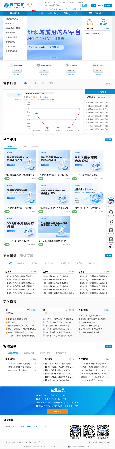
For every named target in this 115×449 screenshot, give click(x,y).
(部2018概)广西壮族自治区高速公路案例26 (60, 293)
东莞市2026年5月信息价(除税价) (100, 109)
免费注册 (100, 5)
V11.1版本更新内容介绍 (90, 316)
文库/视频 (64, 13)
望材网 (28, 426)
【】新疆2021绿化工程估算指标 (56, 380)
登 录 (94, 5)
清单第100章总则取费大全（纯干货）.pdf (62, 336)
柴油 (63, 9)
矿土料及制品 (10, 42)
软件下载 (90, 24)
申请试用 (16, 71)
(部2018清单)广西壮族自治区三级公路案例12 (24, 280)
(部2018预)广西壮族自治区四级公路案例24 (96, 293)
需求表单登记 (111, 242)
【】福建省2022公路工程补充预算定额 (59, 364)
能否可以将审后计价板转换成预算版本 (23, 329)
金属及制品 (9, 23)
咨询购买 (44, 71)
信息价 (31, 13)
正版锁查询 (97, 13)
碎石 (55, 9)
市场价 (41, 13)
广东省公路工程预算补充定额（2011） (22, 364)
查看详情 (44, 74)
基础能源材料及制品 (12, 28)
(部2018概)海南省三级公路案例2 (56, 280)
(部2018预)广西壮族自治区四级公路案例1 (96, 280)
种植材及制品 (10, 33)
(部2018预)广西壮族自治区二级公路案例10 (96, 283)
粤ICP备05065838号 (57, 447)
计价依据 (11, 322)
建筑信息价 (101, 97)
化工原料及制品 (11, 37)
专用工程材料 (10, 46)
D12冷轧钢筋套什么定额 (17, 319)
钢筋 (59, 9)
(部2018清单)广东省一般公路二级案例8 (22, 290)
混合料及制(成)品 (11, 19)
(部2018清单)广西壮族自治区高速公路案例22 (24, 283)
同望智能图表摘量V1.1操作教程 (93, 319)
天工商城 (42, 426)
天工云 (35, 426)
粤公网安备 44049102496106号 (79, 447)
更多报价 (108, 83)
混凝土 (74, 9)
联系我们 (20, 442)
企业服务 (107, 5)
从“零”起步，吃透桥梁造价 (91, 329)
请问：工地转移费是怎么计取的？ (21, 332)
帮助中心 (37, 442)
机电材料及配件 (11, 51)
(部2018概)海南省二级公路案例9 (56, 276)
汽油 (67, 9)
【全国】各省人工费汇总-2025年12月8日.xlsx (63, 319)
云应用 (74, 13)
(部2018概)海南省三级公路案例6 (56, 290)
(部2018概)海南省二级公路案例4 (56, 283)
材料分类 (14, 13)
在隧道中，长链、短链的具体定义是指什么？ (26, 336)
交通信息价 (90, 97)
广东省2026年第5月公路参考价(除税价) (42, 99)
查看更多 (107, 28)
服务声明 (29, 442)
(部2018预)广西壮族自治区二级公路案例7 (96, 290)
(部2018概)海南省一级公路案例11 (57, 286)
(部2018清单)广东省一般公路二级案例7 (22, 293)
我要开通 (57, 411)
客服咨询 (111, 205)
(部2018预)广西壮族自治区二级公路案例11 (96, 286)
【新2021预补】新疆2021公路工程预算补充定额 (62, 370)
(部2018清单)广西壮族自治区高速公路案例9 (24, 286)
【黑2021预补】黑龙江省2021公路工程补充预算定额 (64, 374)
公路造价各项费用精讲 (90, 332)
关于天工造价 (10, 442)
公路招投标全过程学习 (90, 326)
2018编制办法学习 (88, 322)
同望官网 (20, 426)
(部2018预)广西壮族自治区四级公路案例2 (96, 276)
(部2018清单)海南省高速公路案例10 (20, 276)
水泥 (51, 9)
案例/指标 (52, 13)
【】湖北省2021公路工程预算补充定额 (59, 367)
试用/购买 (103, 24)
